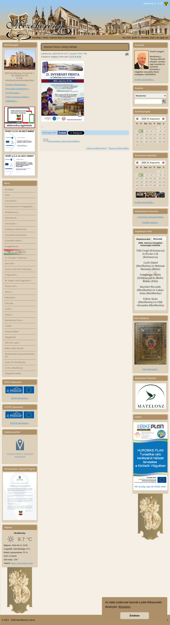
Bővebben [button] (124, 606)
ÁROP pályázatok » (20, 398)
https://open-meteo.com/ (22, 563)
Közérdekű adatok (14, 240)
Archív (9, 309)
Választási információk (16, 252)
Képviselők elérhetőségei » (17, 88)
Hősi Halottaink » (150, 369)
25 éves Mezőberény (14, 368)
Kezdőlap (36, 38)
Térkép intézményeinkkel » (17, 97)
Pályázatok (10, 297)
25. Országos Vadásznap (16, 257)
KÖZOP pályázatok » (19, 423)
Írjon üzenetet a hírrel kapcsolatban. (64, 141)
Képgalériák (10, 337)
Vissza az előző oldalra (118, 148)
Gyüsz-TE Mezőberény (15, 362)
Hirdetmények (12, 212)
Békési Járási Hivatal (14, 348)
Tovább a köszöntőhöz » (144, 79)
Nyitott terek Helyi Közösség (18, 269)
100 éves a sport (12, 342)
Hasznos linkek (12, 331)
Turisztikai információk (16, 235)
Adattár (8, 326)
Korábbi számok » (150, 222)
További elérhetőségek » (16, 84)
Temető (9, 314)
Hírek (7, 195)
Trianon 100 (11, 286)
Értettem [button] (135, 615)
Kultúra (54, 57)
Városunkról (11, 200)
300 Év (9, 292)
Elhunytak (157, 239)
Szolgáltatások (12, 246)
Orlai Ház (9, 303)
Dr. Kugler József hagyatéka (18, 280)
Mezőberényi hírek (14, 320)
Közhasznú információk (16, 229)
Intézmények (11, 217)
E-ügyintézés (11, 274)
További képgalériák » (144, 202)
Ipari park (10, 263)
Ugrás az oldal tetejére (96, 148)
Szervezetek (11, 223)
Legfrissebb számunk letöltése (150, 217)
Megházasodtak (143, 239)
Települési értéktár (13, 373)
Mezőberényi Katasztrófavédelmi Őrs (20, 355)
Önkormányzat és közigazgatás (19, 206)
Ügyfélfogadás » (12, 92)
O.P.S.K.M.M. (75, 57)
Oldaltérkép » (11, 101)
